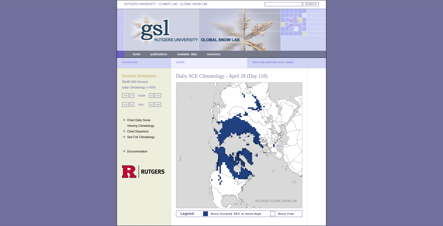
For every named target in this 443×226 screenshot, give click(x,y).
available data (187, 54)
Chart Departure (138, 131)
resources (213, 54)
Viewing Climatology (140, 125)
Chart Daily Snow (138, 120)
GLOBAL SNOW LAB (193, 4)
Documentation (137, 151)
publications (159, 54)
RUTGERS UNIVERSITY (140, 4)
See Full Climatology (141, 137)
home (136, 54)
